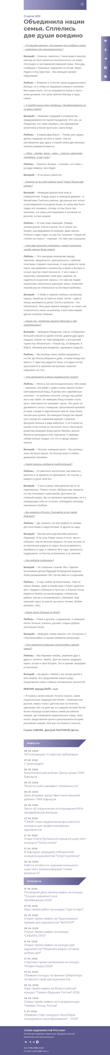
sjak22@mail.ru (40, 1051)
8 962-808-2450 (36, 1048)
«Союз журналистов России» (44, 1030)
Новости (33, 743)
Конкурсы (34, 881)
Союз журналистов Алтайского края (43, 5)
